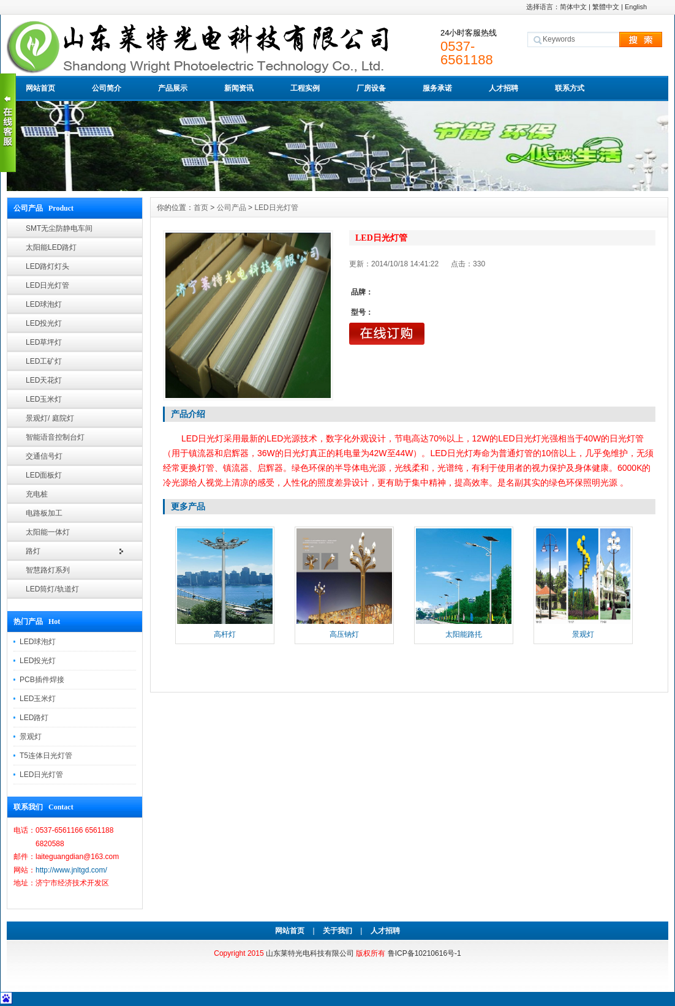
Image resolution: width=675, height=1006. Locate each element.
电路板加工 (44, 513)
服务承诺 (437, 88)
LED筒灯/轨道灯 (52, 589)
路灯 (33, 551)
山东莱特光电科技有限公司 (310, 953)
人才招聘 (503, 88)
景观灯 (31, 736)
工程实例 (305, 88)
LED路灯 (34, 717)
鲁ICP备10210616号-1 (424, 953)
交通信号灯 (44, 456)
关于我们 (337, 930)
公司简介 (106, 88)
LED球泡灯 (44, 304)
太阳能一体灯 (48, 532)
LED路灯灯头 (47, 266)
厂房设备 (371, 88)
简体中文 (573, 6)
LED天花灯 (44, 380)
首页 (201, 207)
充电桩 (37, 494)
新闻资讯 (239, 88)
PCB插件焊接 (42, 679)
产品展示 (172, 88)
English (636, 6)
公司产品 (231, 207)
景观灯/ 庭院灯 (50, 418)
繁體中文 (605, 6)
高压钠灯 (344, 634)
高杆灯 (225, 634)
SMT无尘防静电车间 (59, 228)
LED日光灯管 (47, 285)
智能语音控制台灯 (55, 437)
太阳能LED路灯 (51, 247)
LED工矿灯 (44, 361)
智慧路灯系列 (48, 570)
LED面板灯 (44, 475)
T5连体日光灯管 (46, 755)
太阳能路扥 (463, 634)
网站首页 (40, 88)
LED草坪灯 (44, 342)
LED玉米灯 (44, 399)
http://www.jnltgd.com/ (71, 870)
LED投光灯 (44, 323)
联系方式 (569, 88)
